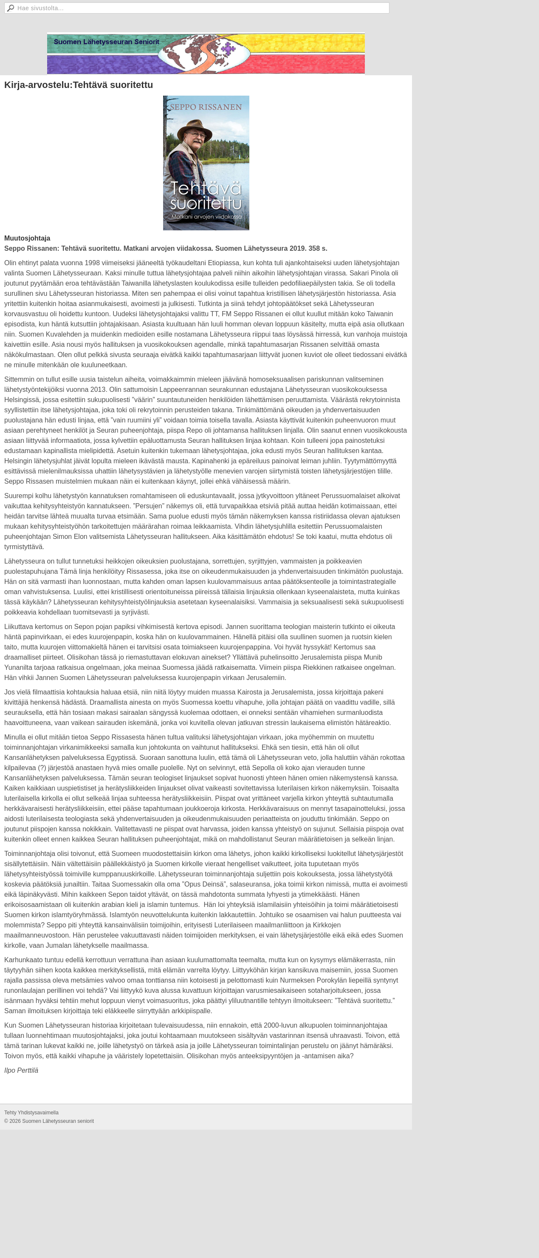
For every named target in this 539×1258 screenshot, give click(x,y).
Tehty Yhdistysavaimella (31, 1113)
